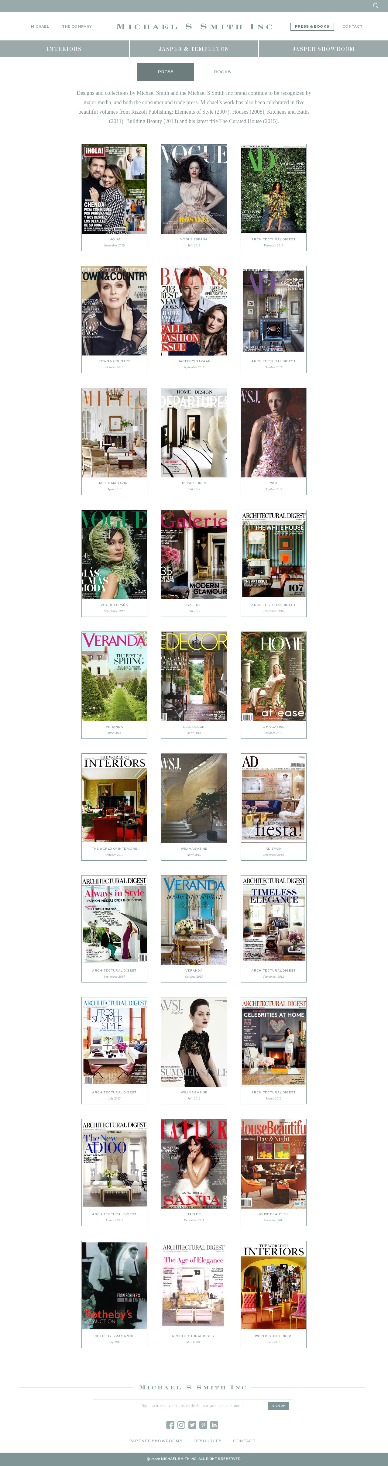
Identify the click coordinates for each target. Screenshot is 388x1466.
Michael (40, 27)
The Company (77, 27)
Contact (352, 27)
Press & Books (312, 27)
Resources (208, 1441)
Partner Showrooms (156, 1441)
